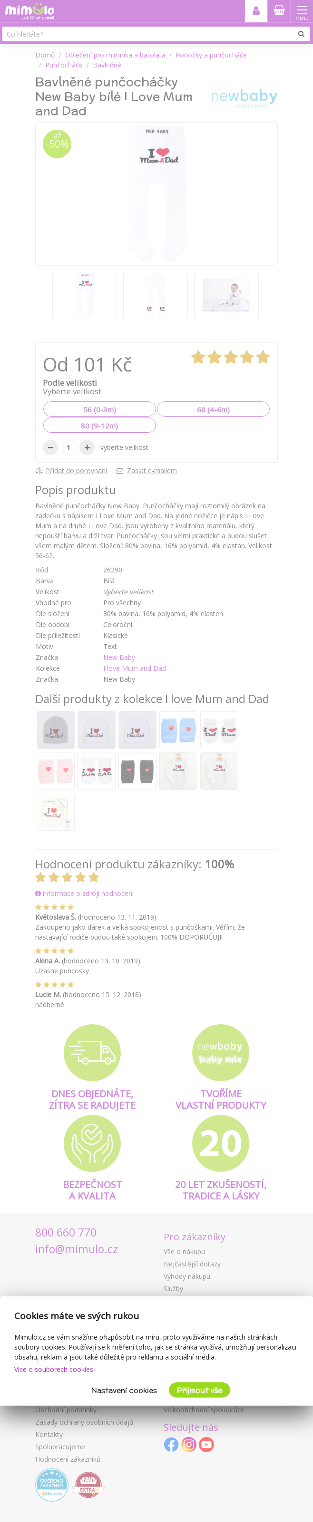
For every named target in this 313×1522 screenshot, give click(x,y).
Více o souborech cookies (53, 1369)
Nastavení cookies (124, 1390)
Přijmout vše (199, 1390)
